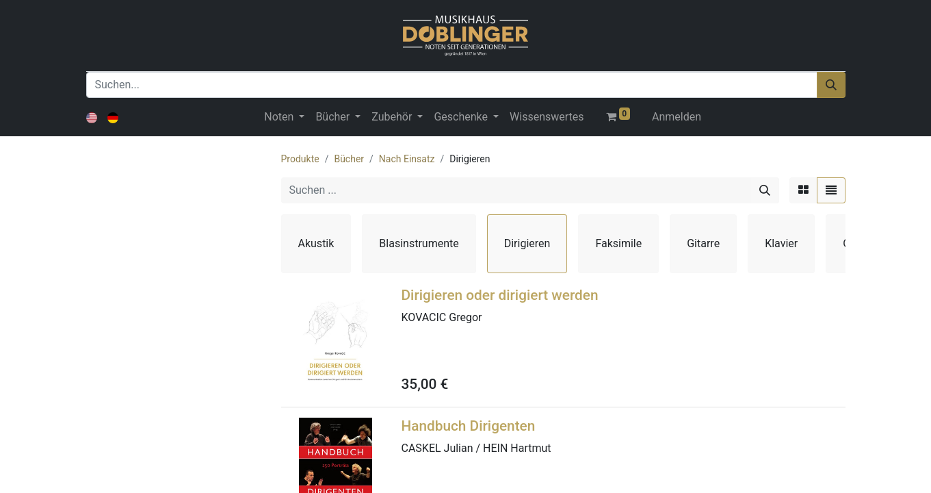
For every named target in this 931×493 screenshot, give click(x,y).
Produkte (300, 158)
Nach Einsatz (407, 158)
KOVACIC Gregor (442, 317)
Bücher (349, 158)
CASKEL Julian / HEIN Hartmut (476, 448)
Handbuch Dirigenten (469, 426)
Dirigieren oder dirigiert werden (500, 295)
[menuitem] (546, 117)
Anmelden (676, 116)
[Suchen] (831, 85)
